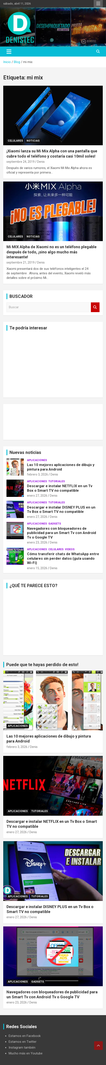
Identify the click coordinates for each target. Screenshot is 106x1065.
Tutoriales (56, 481)
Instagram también (22, 1047)
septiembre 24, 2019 (20, 161)
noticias (33, 140)
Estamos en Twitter (22, 1042)
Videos (69, 549)
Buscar (95, 307)
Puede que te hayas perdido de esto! (42, 664)
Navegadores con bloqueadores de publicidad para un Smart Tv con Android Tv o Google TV (61, 532)
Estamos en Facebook (25, 1036)
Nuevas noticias (25, 452)
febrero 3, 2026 (37, 474)
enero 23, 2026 (37, 542)
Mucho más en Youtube (26, 1053)
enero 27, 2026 (37, 495)
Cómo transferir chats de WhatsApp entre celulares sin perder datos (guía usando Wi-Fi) (63, 558)
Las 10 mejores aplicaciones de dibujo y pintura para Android (61, 467)
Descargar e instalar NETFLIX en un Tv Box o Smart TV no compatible (59, 488)
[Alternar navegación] (9, 52)
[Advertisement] (53, 364)
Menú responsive (98, 3)
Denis (41, 161)
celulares (15, 140)
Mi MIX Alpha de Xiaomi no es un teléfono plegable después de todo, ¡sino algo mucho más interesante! (51, 252)
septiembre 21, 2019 (20, 262)
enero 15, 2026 (37, 568)
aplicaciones (37, 460)
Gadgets (54, 523)
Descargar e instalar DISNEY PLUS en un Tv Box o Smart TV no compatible (61, 509)
